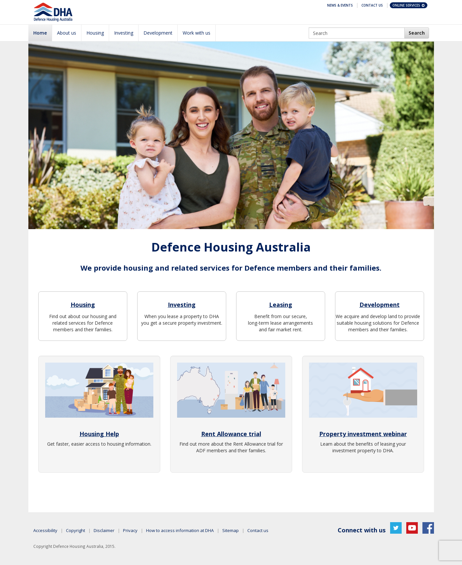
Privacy (130, 530)
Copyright (75, 530)
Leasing (280, 305)
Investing (123, 33)
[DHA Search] (416, 33)
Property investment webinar (363, 434)
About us (66, 33)
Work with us (196, 33)
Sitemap (230, 530)
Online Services (408, 5)
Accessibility (45, 530)
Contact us (257, 530)
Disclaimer (104, 530)
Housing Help (99, 434)
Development (157, 33)
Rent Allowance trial (231, 434)
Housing (95, 33)
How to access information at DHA (180, 530)
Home (40, 33)
